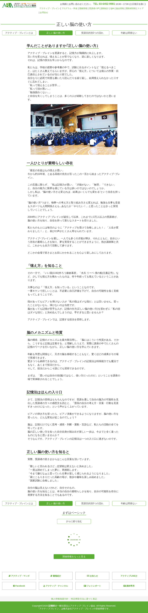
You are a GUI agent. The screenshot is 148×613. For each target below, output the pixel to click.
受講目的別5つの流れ (92, 33)
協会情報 (120, 8)
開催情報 (83, 8)
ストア (141, 8)
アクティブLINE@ (129, 576)
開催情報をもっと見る (74, 556)
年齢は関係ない (129, 33)
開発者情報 (131, 8)
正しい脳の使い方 (55, 33)
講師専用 (128, 586)
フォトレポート (92, 586)
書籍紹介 (55, 576)
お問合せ (44, 12)
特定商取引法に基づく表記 (84, 599)
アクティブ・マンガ (19, 576)
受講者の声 (94, 8)
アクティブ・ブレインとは (19, 33)
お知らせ (92, 576)
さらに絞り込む (74, 521)
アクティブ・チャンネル (55, 586)
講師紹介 (105, 8)
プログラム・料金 (69, 8)
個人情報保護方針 (59, 599)
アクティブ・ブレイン (49, 8)
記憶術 (51, 605)
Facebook (19, 586)
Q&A (112, 8)
